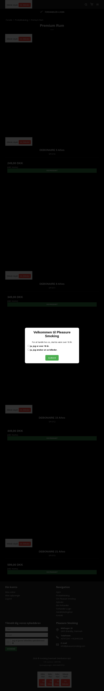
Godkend (52, 358)
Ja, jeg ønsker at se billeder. (42, 350)
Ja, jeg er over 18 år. (38, 346)
